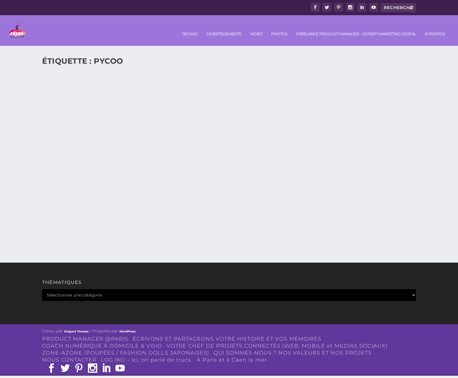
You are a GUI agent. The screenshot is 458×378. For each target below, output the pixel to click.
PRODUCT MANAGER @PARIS (85, 331)
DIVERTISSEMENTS (224, 26)
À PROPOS (435, 26)
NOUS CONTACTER (69, 352)
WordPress (127, 324)
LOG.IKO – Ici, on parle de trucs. (146, 352)
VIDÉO (256, 26)
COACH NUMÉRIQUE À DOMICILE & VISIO (102, 338)
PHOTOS (279, 26)
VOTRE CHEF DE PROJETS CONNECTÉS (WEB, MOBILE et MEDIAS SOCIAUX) (277, 338)
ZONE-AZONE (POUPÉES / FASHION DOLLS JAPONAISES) (125, 345)
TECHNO (190, 26)
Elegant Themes (76, 324)
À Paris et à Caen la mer (232, 352)
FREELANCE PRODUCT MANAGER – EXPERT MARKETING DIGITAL (356, 26)
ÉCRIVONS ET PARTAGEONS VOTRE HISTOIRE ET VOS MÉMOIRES (227, 331)
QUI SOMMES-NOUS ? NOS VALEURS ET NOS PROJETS (293, 345)
